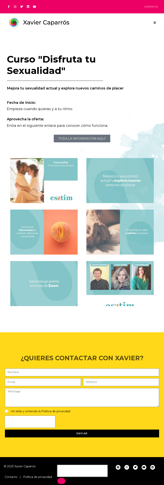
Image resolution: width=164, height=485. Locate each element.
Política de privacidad (55, 411)
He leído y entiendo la (40, 411)
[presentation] (30, 422)
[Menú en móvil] (155, 22)
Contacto (11, 477)
